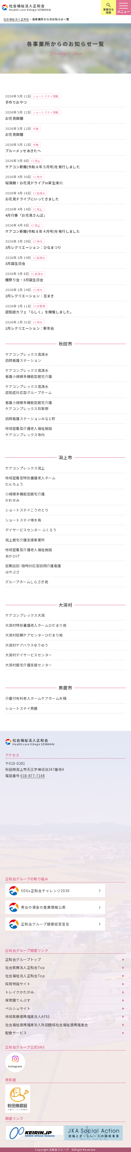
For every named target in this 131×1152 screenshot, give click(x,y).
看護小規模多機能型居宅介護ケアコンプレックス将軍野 (28, 405)
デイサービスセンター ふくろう (30, 529)
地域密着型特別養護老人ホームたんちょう (30, 481)
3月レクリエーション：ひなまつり (33, 247)
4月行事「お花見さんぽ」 (26, 215)
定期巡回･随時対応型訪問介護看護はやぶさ (33, 568)
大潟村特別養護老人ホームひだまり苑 (35, 625)
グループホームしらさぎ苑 (26, 581)
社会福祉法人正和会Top (25, 975)
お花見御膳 (14, 118)
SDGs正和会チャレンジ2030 (45, 890)
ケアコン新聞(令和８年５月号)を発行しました (42, 166)
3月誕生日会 (15, 263)
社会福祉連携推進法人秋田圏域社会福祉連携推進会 (46, 1024)
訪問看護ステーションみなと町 (30, 418)
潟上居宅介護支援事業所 (25, 539)
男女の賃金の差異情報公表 (43, 907)
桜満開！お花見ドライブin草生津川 (34, 182)
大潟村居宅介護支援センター (28, 664)
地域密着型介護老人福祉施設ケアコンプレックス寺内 (28, 431)
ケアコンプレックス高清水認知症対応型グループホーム (28, 389)
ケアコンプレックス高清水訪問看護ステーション (26, 357)
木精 (36, 129)
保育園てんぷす (17, 1000)
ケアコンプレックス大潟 (25, 615)
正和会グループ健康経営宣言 (45, 924)
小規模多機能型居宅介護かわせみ (25, 497)
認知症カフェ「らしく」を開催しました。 (39, 311)
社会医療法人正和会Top (25, 967)
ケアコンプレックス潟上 (25, 468)
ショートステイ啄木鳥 (23, 520)
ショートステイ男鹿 (46, 96)
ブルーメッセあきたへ (23, 150)
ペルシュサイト (17, 1008)
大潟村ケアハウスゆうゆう (26, 645)
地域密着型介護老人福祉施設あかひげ (28, 552)
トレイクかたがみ (19, 992)
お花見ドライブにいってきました (32, 198)
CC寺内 (37, 177)
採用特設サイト (17, 983)
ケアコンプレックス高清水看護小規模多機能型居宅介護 (28, 373)
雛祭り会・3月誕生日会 (24, 279)
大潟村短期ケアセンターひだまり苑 (34, 635)
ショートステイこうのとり (26, 509)
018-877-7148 (32, 775)
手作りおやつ (16, 102)
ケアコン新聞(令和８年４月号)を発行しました (42, 231)
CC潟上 (35, 161)
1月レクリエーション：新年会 (29, 328)
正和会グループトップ (23, 959)
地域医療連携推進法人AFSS (27, 1016)
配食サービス (16, 1032)
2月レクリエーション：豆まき (29, 295)
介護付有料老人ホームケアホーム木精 (35, 698)
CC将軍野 (39, 306)
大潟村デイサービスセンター (28, 654)
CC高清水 (39, 193)
